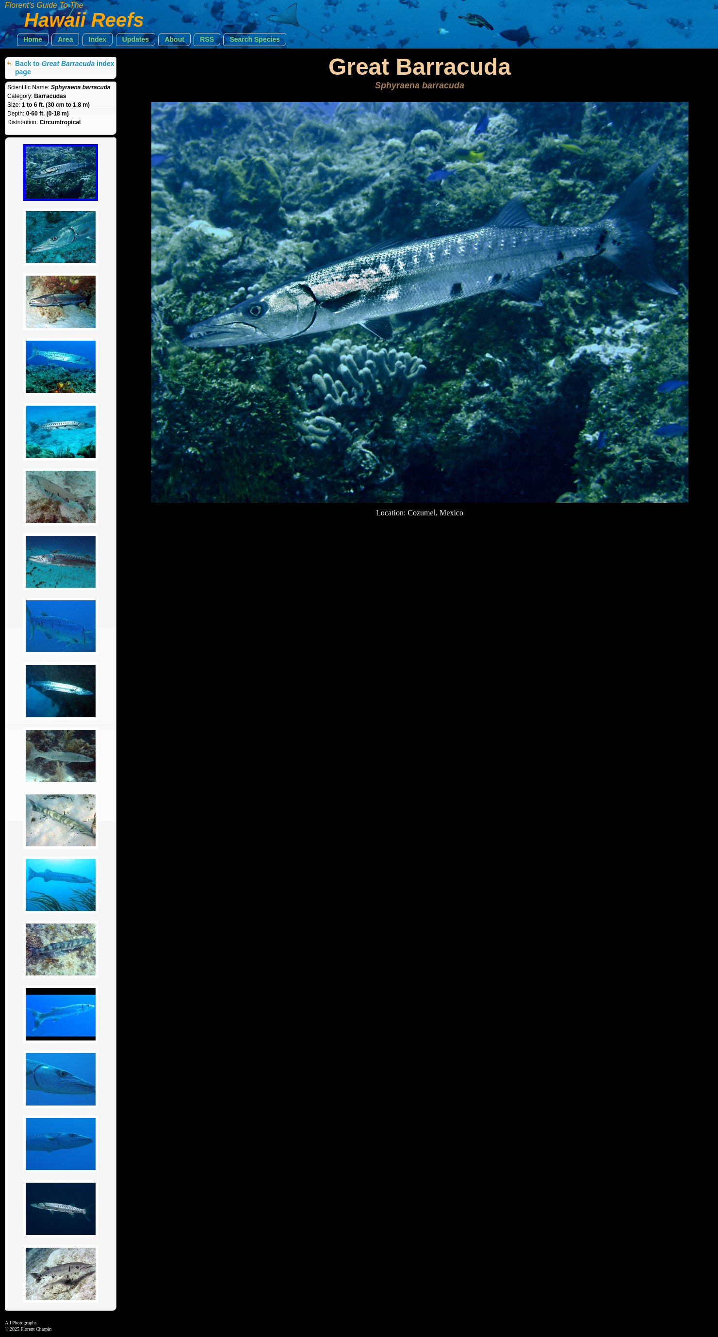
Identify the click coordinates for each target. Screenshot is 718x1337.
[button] (33, 39)
